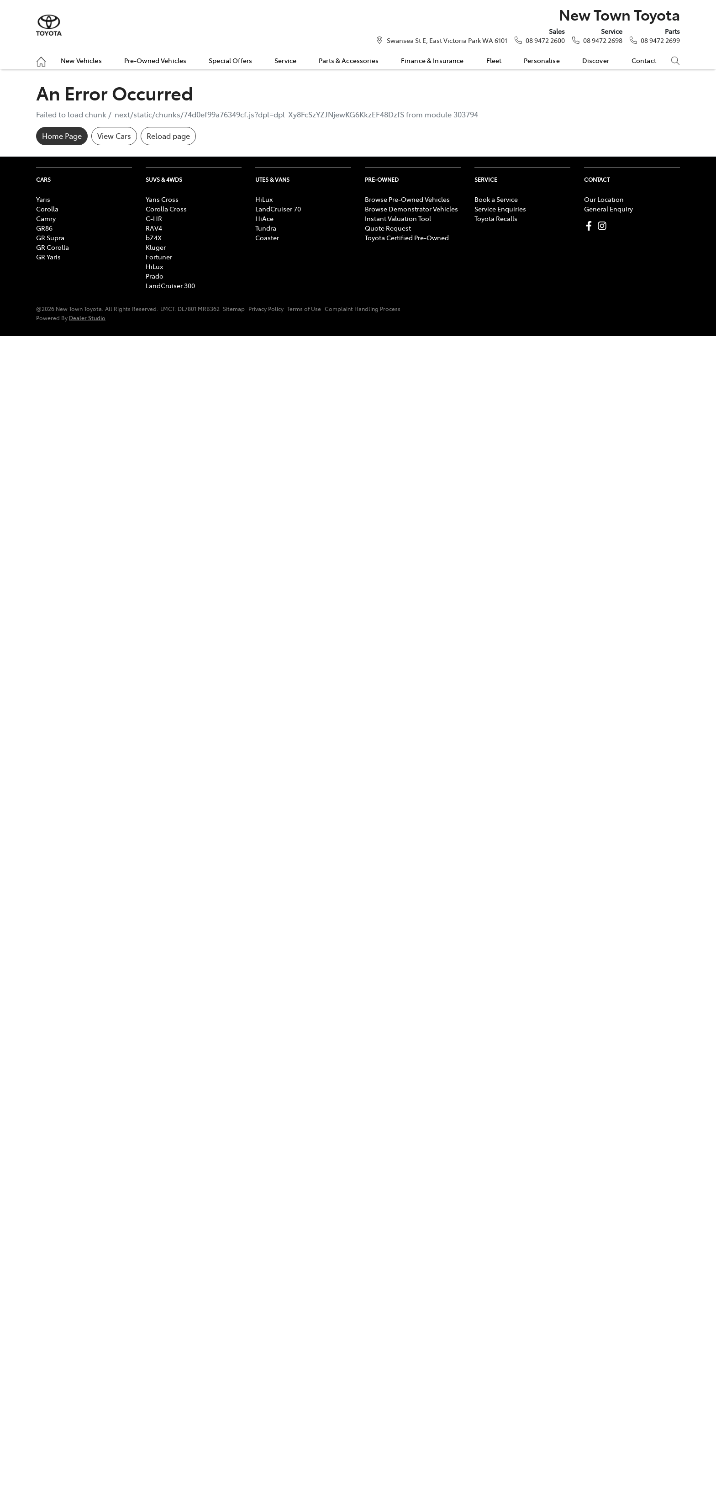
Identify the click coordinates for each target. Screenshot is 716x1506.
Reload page (168, 136)
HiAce (264, 218)
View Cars (114, 136)
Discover (595, 60)
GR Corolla (52, 247)
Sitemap (234, 308)
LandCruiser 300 (170, 285)
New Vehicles (81, 60)
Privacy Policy (266, 308)
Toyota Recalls (495, 218)
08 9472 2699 (660, 40)
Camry (46, 218)
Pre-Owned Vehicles (155, 60)
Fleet (494, 60)
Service (285, 60)
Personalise (542, 60)
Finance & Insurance (432, 60)
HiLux (154, 266)
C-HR (154, 218)
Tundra (265, 227)
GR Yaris (48, 256)
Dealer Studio (87, 317)
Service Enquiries (500, 208)
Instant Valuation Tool (398, 218)
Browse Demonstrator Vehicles (411, 208)
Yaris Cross (162, 199)
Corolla (47, 208)
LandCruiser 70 (278, 208)
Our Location (604, 199)
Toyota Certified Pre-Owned (407, 237)
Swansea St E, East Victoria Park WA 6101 (447, 40)
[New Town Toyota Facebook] (590, 226)
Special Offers (230, 60)
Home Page (62, 136)
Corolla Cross (166, 208)
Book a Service (496, 199)
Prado (154, 275)
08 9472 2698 (602, 40)
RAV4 (154, 227)
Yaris (43, 199)
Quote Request (388, 227)
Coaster (267, 237)
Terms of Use (304, 308)
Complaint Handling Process (362, 308)
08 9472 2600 (545, 40)
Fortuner (159, 256)
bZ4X (154, 237)
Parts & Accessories (349, 60)
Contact (644, 60)
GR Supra (50, 237)
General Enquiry (608, 208)
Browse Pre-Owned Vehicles (407, 199)
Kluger (156, 247)
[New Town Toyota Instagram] (604, 226)
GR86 (44, 227)
